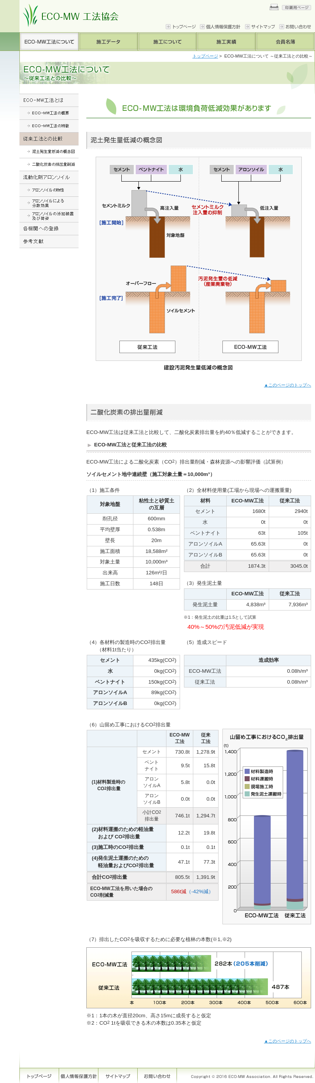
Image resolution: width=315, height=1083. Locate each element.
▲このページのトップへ (287, 385)
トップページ (205, 56)
